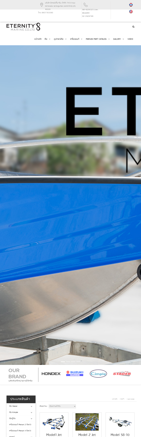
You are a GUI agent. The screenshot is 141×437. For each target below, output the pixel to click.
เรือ (48, 39)
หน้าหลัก (38, 39)
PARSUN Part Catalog (98, 39)
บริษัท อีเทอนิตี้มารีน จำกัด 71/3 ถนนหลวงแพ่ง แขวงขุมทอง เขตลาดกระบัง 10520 (60, 6)
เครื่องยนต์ (76, 39)
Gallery (119, 39)
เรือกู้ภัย (12, 418)
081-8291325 (88, 9)
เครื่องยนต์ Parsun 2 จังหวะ (20, 424)
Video (130, 39)
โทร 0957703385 (45, 12)
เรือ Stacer (13, 406)
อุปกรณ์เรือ (60, 39)
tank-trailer (131, 399)
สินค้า (122, 399)
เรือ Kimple (13, 412)
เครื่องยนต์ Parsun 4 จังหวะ (20, 430)
